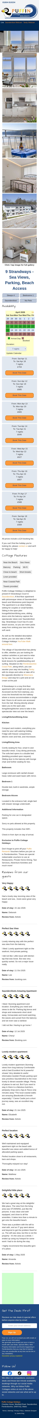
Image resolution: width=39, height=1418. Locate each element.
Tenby (31, 669)
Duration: (10, 344)
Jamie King (20, 1413)
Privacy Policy (19, 1411)
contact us (23, 546)
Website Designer (31, 1411)
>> (33, 312)
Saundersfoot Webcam (13, 22)
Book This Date (19, 373)
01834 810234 (8, 2)
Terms (4, 1411)
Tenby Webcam (29, 22)
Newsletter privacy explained (12, 1356)
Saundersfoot (8, 596)
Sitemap (10, 1411)
